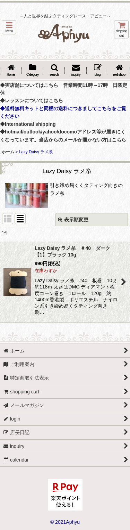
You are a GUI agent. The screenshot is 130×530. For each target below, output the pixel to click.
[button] (9, 27)
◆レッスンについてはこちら (31, 100)
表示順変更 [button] (73, 219)
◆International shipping (28, 124)
